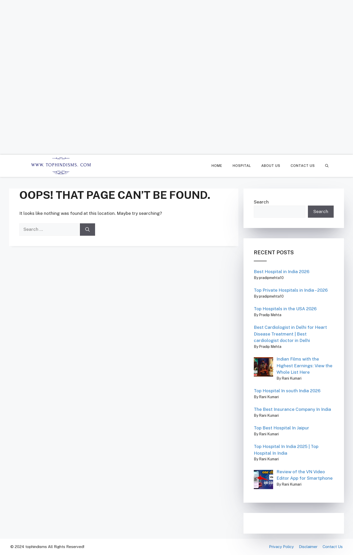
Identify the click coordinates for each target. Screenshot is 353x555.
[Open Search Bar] (327, 166)
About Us (270, 166)
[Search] (87, 229)
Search (261, 202)
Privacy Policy (281, 546)
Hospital (242, 166)
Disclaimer (308, 546)
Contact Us (303, 166)
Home (217, 166)
